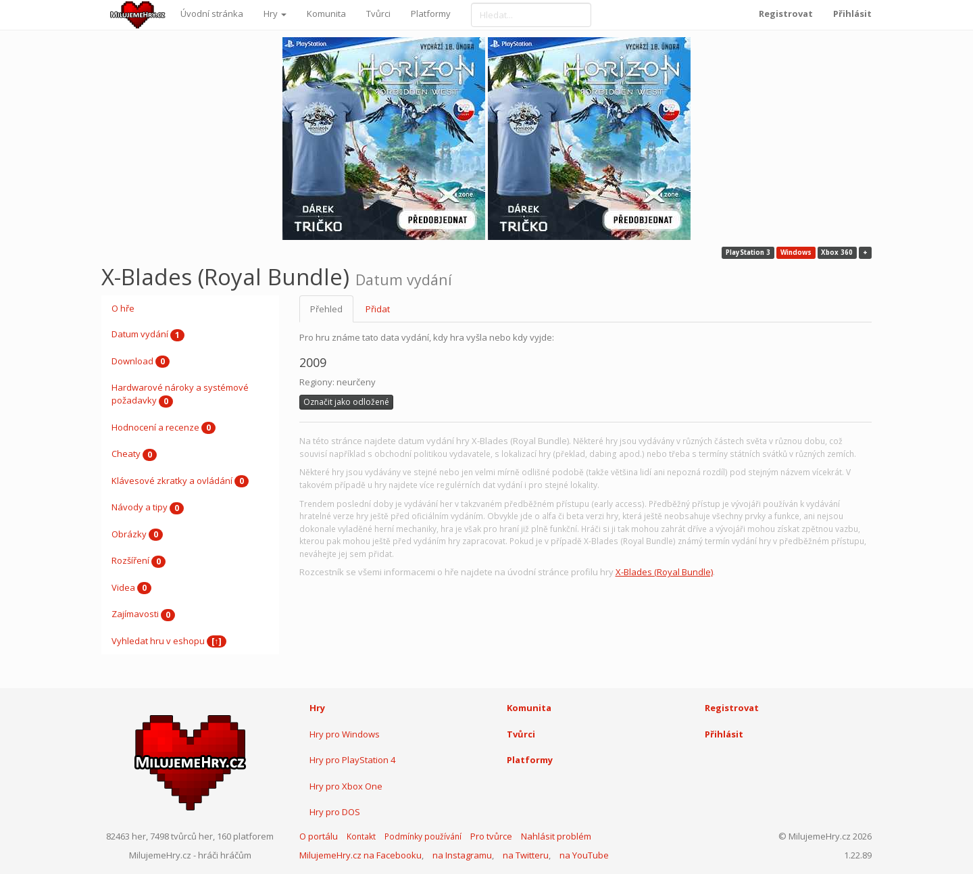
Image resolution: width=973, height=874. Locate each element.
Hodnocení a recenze (163, 428)
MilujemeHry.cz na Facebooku (360, 855)
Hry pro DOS (334, 812)
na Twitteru (526, 855)
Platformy (431, 13)
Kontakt (361, 836)
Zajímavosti (143, 614)
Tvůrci (378, 13)
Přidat (378, 309)
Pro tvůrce (491, 836)
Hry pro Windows (344, 734)
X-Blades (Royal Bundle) (664, 572)
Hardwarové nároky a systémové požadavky (180, 394)
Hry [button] (275, 13)
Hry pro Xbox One (345, 786)
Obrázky (137, 534)
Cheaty (134, 454)
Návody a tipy (147, 507)
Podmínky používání (422, 836)
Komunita (326, 13)
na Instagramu (462, 855)
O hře (122, 308)
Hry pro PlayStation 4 (352, 760)
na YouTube (584, 855)
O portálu (318, 836)
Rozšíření (138, 561)
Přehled (326, 309)
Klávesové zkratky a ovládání (180, 481)
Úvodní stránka (211, 13)
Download (140, 361)
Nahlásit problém (556, 836)
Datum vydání (147, 334)
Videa (131, 588)
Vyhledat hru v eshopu (168, 641)
